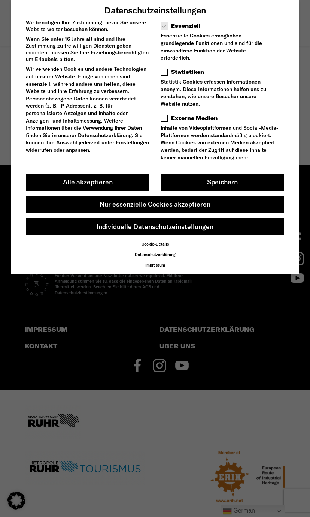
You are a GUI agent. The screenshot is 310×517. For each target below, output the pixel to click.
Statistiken (185, 72)
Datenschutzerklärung (105, 135)
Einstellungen (132, 142)
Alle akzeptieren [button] (88, 182)
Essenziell (183, 25)
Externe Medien (191, 118)
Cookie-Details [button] (155, 244)
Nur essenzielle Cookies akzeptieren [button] (155, 204)
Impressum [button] (155, 265)
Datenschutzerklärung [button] (155, 254)
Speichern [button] (222, 182)
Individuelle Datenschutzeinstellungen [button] (155, 226)
